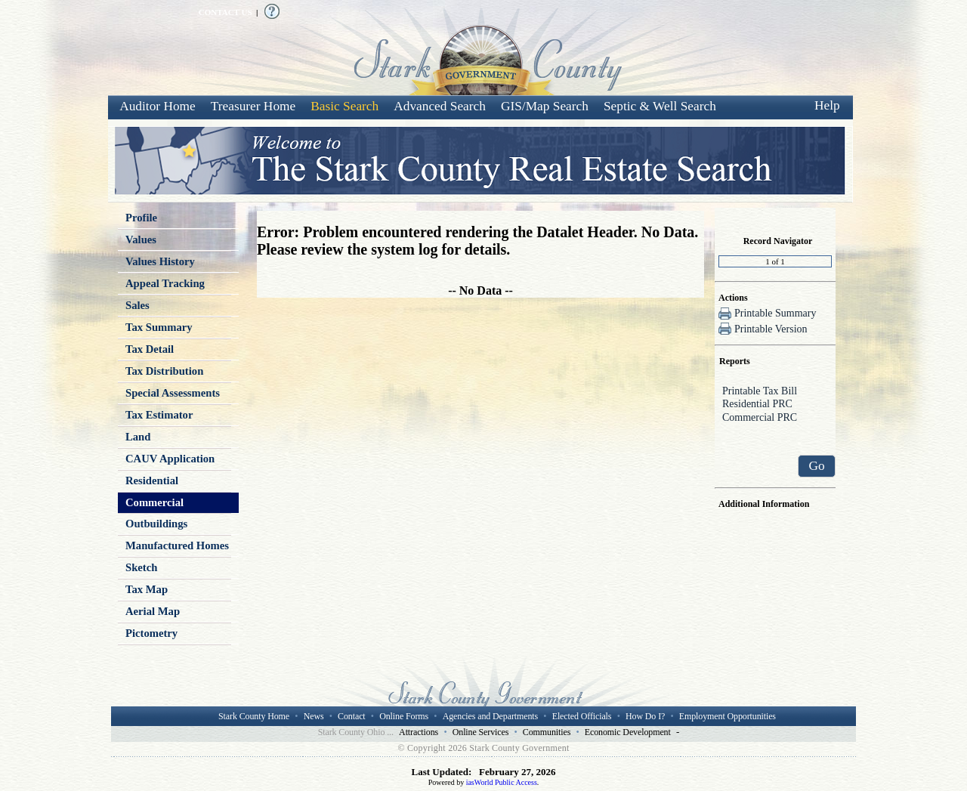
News (314, 716)
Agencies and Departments (490, 716)
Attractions (418, 732)
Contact (351, 716)
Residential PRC (775, 405)
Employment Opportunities (727, 716)
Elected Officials (582, 716)
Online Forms (403, 716)
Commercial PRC (775, 418)
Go (816, 466)
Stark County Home (253, 716)
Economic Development (628, 732)
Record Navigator (778, 241)
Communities (546, 732)
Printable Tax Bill (775, 392)
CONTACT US (225, 12)
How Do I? (645, 716)
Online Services (481, 732)
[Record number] (775, 261)
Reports (734, 361)
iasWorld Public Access (501, 782)
